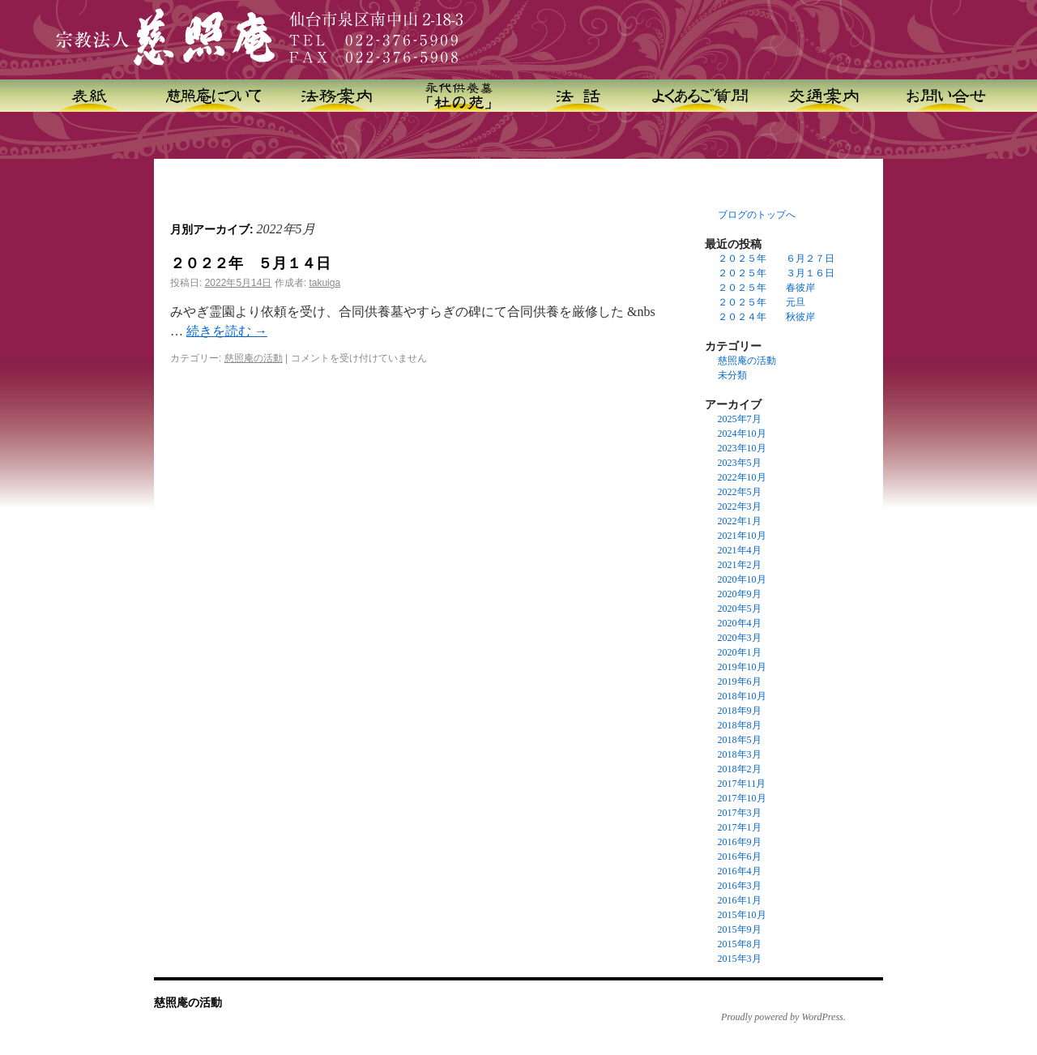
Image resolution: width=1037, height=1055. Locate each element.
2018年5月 (740, 739)
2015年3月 (740, 958)
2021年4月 (740, 550)
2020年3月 (740, 637)
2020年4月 (740, 623)
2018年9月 (740, 710)
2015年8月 (740, 944)
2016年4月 (740, 871)
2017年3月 (740, 812)
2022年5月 (740, 492)
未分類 (732, 375)
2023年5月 (740, 462)
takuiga (324, 282)
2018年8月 (740, 725)
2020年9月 (740, 594)
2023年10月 (742, 448)
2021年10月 (742, 535)
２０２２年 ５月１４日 (250, 263)
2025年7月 (740, 419)
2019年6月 (740, 681)
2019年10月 (742, 667)
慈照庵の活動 (253, 358)
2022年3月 (740, 506)
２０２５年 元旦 (761, 302)
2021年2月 (740, 564)
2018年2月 (740, 769)
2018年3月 (740, 754)
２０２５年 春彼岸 (766, 287)
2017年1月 (740, 827)
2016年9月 (740, 842)
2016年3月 (740, 885)
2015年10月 (742, 914)
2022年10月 (742, 477)
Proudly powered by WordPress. (783, 1017)
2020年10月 (742, 579)
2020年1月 (740, 652)
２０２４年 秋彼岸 (766, 316)
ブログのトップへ (757, 214)
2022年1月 (740, 521)
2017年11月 (742, 783)
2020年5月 (740, 608)
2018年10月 (742, 696)
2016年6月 (740, 856)
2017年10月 (742, 798)
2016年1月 (740, 900)
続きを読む (226, 331)
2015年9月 (740, 929)
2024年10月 (742, 433)
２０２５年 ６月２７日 (776, 258)
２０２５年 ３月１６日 (776, 273)
